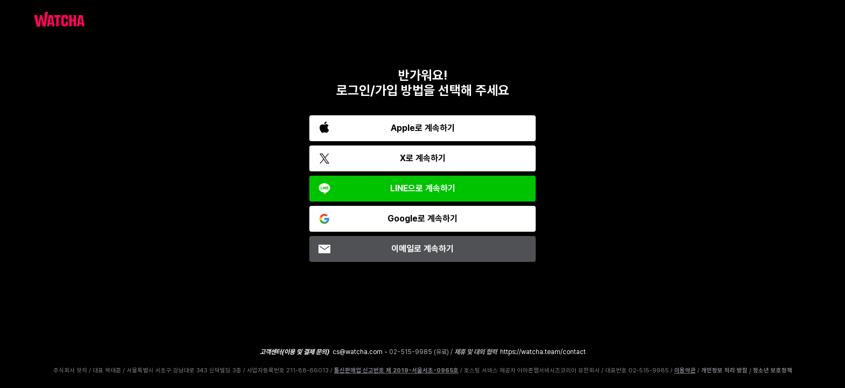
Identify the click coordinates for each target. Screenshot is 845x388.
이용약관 (685, 370)
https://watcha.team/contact (543, 352)
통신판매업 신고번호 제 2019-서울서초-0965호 (396, 370)
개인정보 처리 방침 (724, 371)
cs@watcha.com (358, 352)
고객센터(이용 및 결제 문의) (294, 352)
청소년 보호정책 (772, 371)
